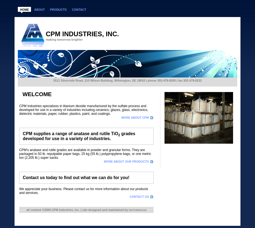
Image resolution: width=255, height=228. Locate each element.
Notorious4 (137, 210)
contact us (139, 196)
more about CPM (135, 117)
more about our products (126, 161)
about (39, 9)
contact (79, 9)
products (58, 9)
